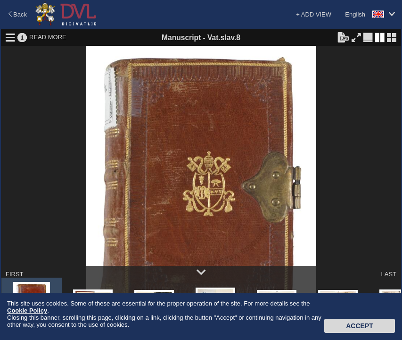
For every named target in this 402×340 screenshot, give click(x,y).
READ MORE (47, 37)
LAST (388, 274)
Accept (359, 326)
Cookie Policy (27, 310)
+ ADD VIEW (313, 14)
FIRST (15, 274)
